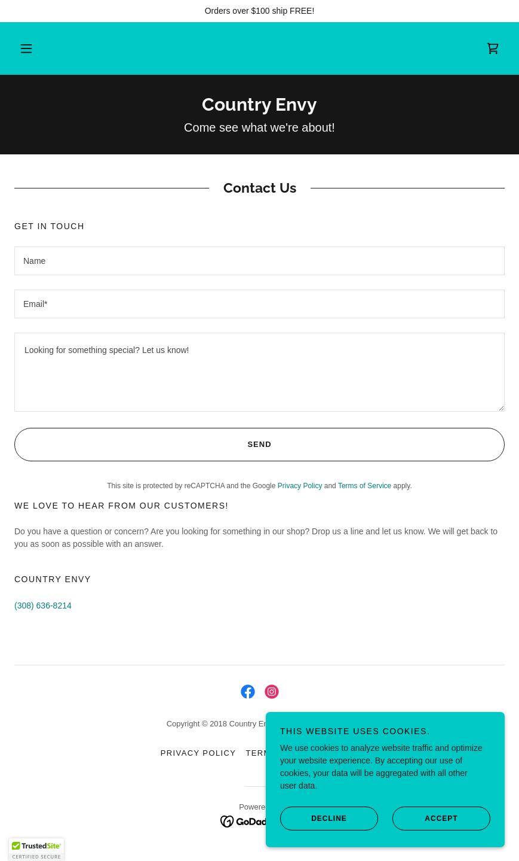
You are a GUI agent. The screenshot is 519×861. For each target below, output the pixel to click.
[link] (493, 48)
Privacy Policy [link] (300, 486)
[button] (36, 48)
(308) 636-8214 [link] (43, 605)
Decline (313, 818)
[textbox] (259, 261)
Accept (425, 818)
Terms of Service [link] (364, 486)
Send (143, 444)
